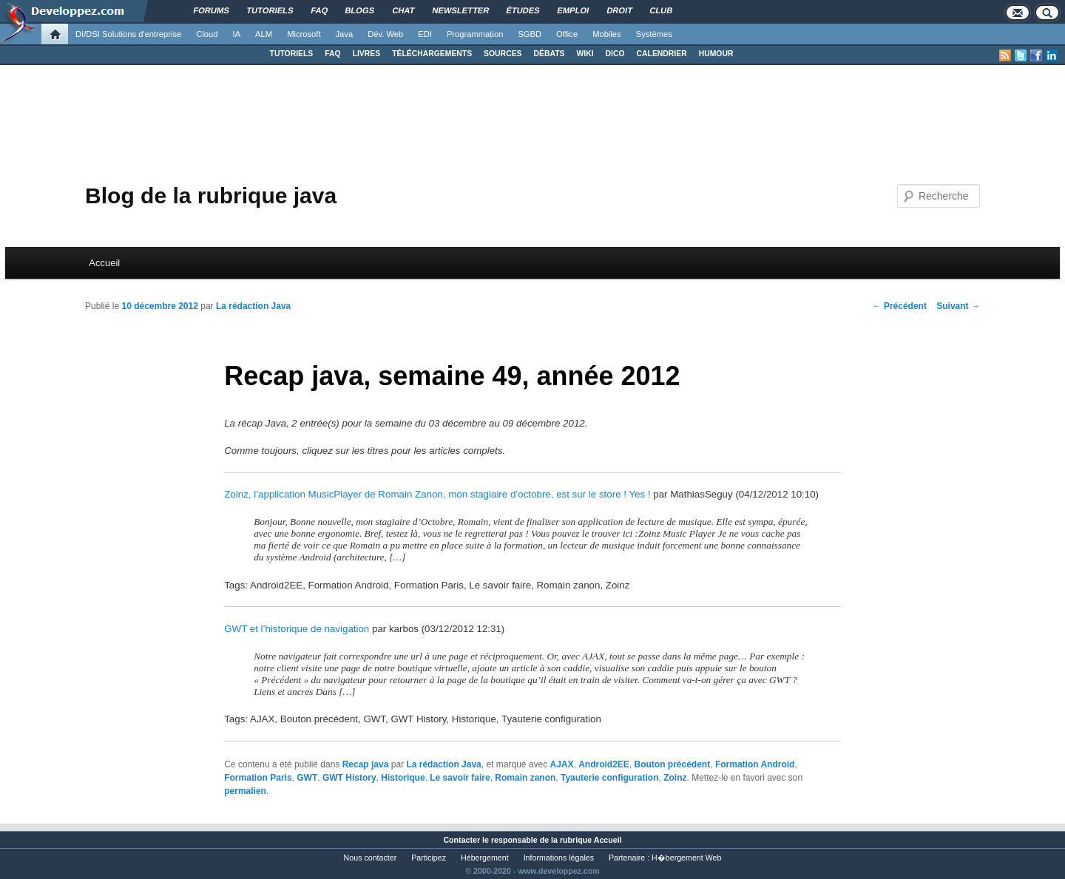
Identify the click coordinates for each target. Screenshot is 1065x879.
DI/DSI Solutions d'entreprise (128, 34)
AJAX (562, 764)
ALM (263, 34)
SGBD (529, 34)
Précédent (900, 306)
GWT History (349, 778)
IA (237, 34)
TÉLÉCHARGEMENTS (432, 54)
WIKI (584, 54)
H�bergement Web (686, 857)
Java (345, 34)
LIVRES (367, 54)
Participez (428, 857)
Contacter (461, 839)
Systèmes (654, 34)
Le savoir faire (460, 778)
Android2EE (603, 764)
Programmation (475, 34)
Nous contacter (370, 857)
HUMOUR (716, 54)
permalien (245, 791)
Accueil (104, 262)
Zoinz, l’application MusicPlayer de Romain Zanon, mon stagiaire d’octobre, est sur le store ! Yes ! (437, 494)
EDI (425, 34)
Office (567, 34)
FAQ (332, 54)
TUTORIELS (292, 54)
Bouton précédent (673, 764)
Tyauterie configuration (609, 778)
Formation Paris (257, 778)
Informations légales (559, 857)
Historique (403, 778)
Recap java (365, 764)
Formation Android (755, 764)
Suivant (958, 306)
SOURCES (502, 54)
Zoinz (674, 778)
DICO (615, 54)
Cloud (206, 34)
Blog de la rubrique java (211, 195)
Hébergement (485, 857)
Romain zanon (525, 778)
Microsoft (303, 34)
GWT (307, 778)
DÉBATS (549, 54)
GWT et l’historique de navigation (296, 628)
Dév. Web (385, 34)
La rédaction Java (253, 306)
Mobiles (606, 34)
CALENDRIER (662, 54)
